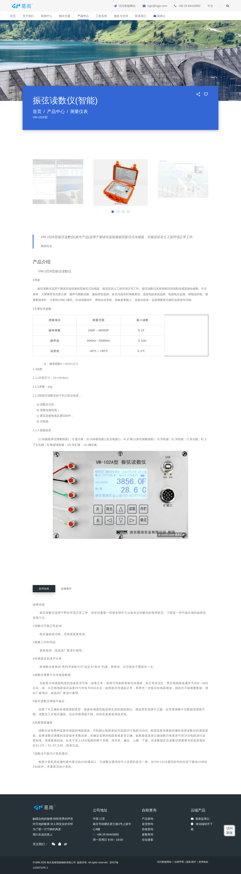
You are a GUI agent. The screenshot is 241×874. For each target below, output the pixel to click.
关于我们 (28, 16)
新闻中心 (46, 16)
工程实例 (101, 16)
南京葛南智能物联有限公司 (61, 862)
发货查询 (147, 824)
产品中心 (83, 16)
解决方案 (64, 16)
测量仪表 (79, 111)
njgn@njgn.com (157, 5)
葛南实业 (46, 246)
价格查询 (147, 829)
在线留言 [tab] (66, 588)
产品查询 (147, 818)
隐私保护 (191, 861)
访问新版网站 (127, 5)
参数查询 (147, 834)
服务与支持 (121, 16)
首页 (13, 16)
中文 (210, 5)
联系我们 (140, 16)
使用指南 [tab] (44, 588)
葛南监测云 (202, 818)
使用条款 (203, 861)
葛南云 (159, 16)
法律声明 (179, 861)
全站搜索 (147, 839)
